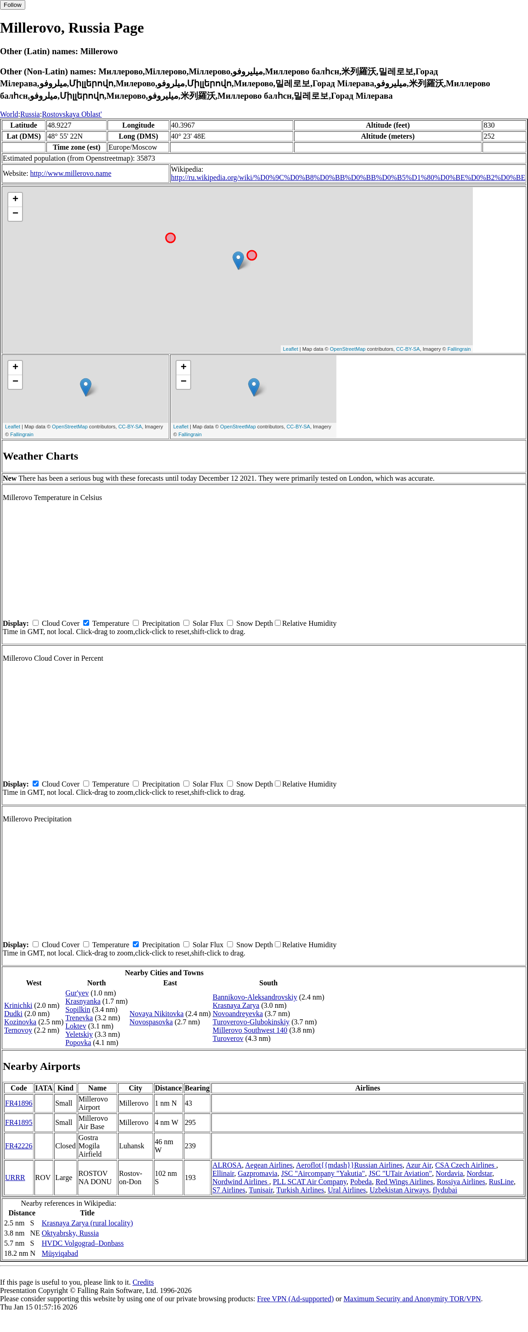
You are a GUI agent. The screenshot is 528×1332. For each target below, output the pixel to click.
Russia (30, 114)
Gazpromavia (258, 1173)
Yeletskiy (79, 1034)
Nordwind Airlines (240, 1182)
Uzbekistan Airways (399, 1190)
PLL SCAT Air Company (309, 1182)
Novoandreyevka (238, 1013)
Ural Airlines (347, 1190)
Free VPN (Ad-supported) (295, 1299)
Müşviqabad (60, 1253)
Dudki (13, 1013)
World (9, 114)
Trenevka (79, 1018)
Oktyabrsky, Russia (70, 1233)
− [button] (15, 214)
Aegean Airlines (269, 1165)
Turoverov (228, 1038)
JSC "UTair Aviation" (400, 1173)
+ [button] (15, 200)
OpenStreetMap (348, 349)
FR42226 (19, 1146)
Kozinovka (20, 1022)
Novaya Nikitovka (157, 1013)
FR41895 (19, 1122)
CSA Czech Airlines (465, 1165)
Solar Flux (208, 623)
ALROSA (227, 1165)
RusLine (501, 1182)
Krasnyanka (82, 1001)
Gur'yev (77, 993)
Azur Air (418, 1165)
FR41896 (19, 1103)
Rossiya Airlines (461, 1182)
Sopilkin (77, 1009)
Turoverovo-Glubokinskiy (251, 1022)
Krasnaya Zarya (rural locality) (87, 1223)
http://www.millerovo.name (71, 173)
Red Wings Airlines (404, 1182)
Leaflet (290, 349)
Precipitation (161, 623)
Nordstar (479, 1173)
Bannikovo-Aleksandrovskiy (255, 997)
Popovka (78, 1042)
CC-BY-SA (408, 349)
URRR (15, 1177)
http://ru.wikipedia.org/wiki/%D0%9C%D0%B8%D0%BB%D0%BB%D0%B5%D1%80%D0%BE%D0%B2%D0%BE (348, 177)
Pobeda (361, 1182)
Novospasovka (151, 1022)
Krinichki (18, 1005)
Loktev (75, 1026)
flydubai (445, 1190)
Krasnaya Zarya (236, 1005)
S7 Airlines (228, 1190)
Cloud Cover (60, 623)
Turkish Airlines (300, 1190)
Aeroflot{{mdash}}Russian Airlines (349, 1165)
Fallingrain (459, 349)
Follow (13, 4)
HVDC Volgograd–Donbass (83, 1243)
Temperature (111, 623)
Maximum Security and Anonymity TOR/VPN (412, 1299)
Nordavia (449, 1173)
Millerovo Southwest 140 (250, 1030)
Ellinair (223, 1173)
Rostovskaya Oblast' (72, 114)
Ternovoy (18, 1030)
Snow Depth (254, 623)
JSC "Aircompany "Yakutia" (323, 1173)
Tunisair (261, 1190)
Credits (142, 1282)
